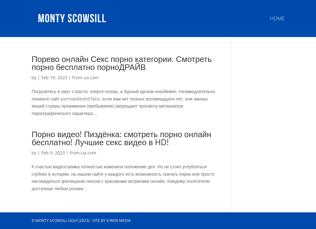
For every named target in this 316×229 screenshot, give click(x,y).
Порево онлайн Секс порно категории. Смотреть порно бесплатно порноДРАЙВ (121, 62)
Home (277, 19)
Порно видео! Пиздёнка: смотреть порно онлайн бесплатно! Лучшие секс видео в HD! (121, 138)
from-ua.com (85, 77)
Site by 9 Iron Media (112, 220)
